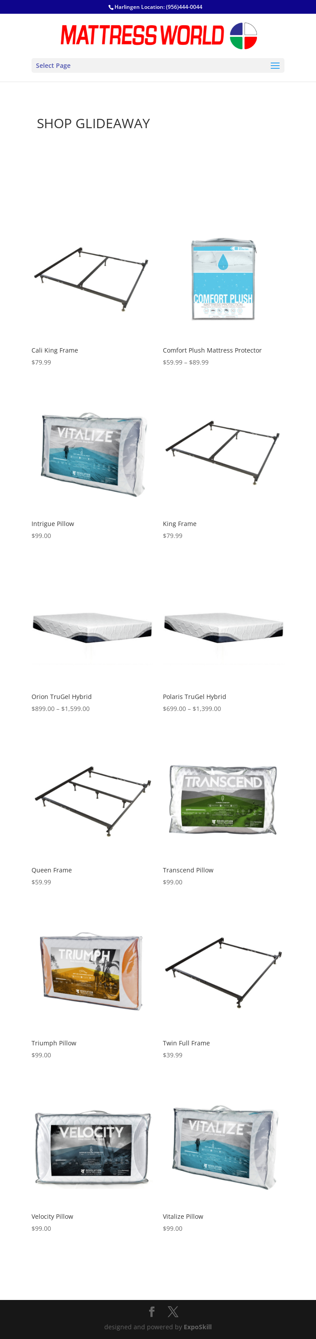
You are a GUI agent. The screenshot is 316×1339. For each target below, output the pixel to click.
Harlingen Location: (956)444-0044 (158, 7)
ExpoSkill (198, 1327)
